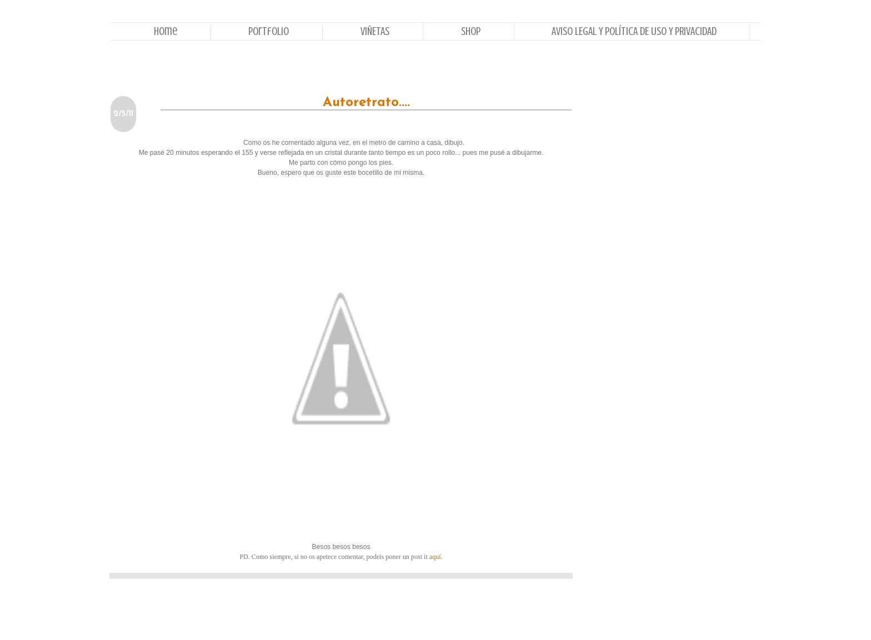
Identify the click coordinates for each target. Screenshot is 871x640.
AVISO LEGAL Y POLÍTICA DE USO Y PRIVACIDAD (634, 31)
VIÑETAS (375, 31)
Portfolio (268, 31)
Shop (470, 31)
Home (165, 31)
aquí (435, 557)
